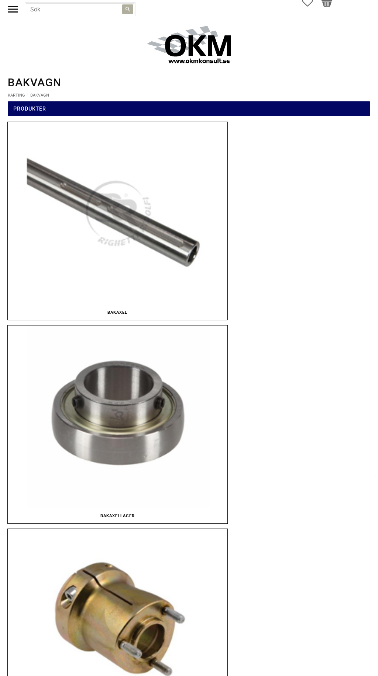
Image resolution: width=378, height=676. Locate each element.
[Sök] (127, 9)
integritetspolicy (116, 425)
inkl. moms (202, 361)
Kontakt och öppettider (189, 668)
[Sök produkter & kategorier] (80, 9)
